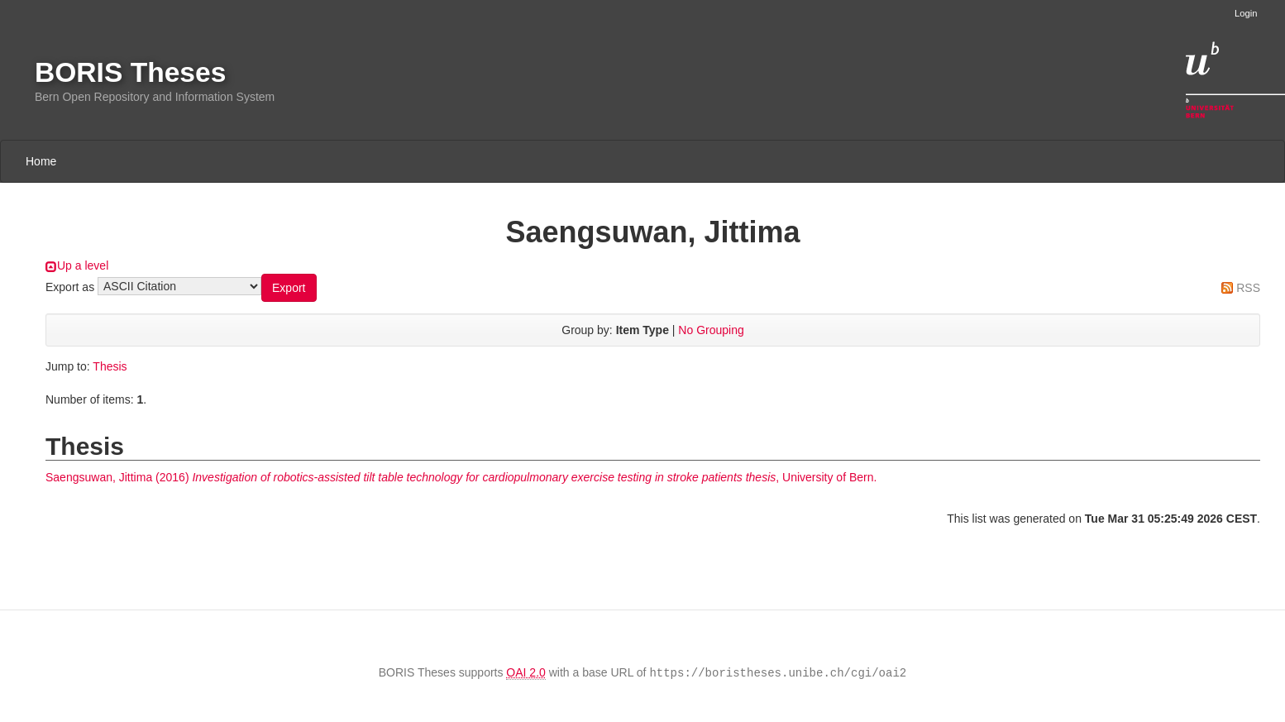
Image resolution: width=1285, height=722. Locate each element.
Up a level (82, 265)
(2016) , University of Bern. (461, 477)
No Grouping (710, 330)
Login (1246, 13)
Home (41, 161)
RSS (1248, 287)
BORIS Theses (130, 72)
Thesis (110, 366)
